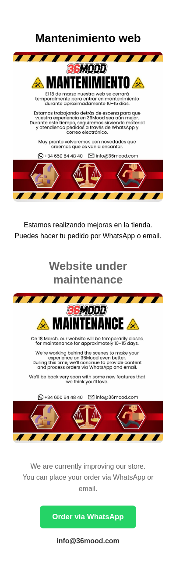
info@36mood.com (88, 541)
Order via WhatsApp (87, 517)
